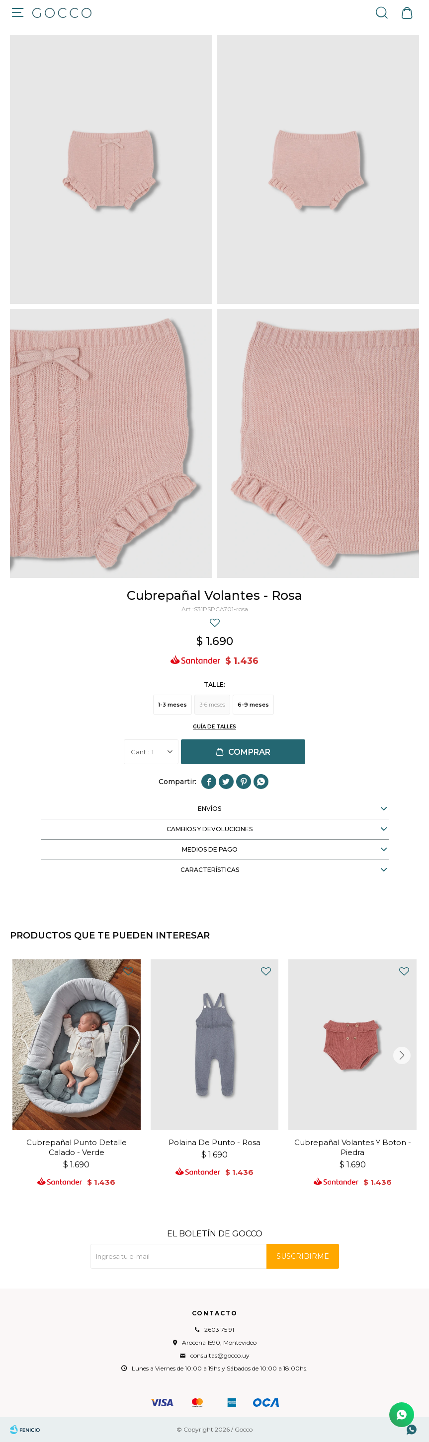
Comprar (249, 752)
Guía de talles (214, 726)
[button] (401, 1055)
